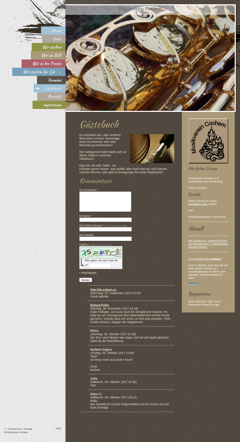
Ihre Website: (86, 238)
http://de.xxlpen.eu (103, 293)
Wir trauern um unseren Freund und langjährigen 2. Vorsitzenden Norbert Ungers (208, 244)
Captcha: (95, 248)
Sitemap (28, 432)
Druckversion (13, 432)
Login (58, 432)
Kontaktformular (198, 204)
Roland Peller (99, 309)
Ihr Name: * (85, 219)
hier (217, 304)
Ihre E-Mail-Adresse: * (103, 229)
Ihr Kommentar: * (89, 190)
